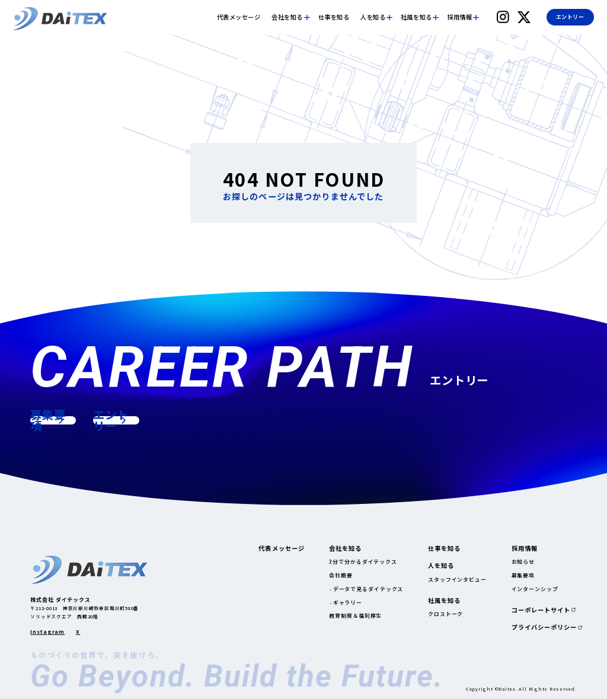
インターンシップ (535, 589)
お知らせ (523, 562)
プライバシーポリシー (544, 627)
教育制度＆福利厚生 (355, 616)
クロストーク (445, 614)
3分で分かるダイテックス (363, 562)
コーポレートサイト (541, 610)
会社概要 (341, 575)
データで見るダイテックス (368, 589)
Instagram (47, 632)
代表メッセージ (239, 17)
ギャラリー (347, 603)
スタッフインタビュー (457, 579)
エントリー (570, 17)
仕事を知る (334, 17)
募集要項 (523, 575)
